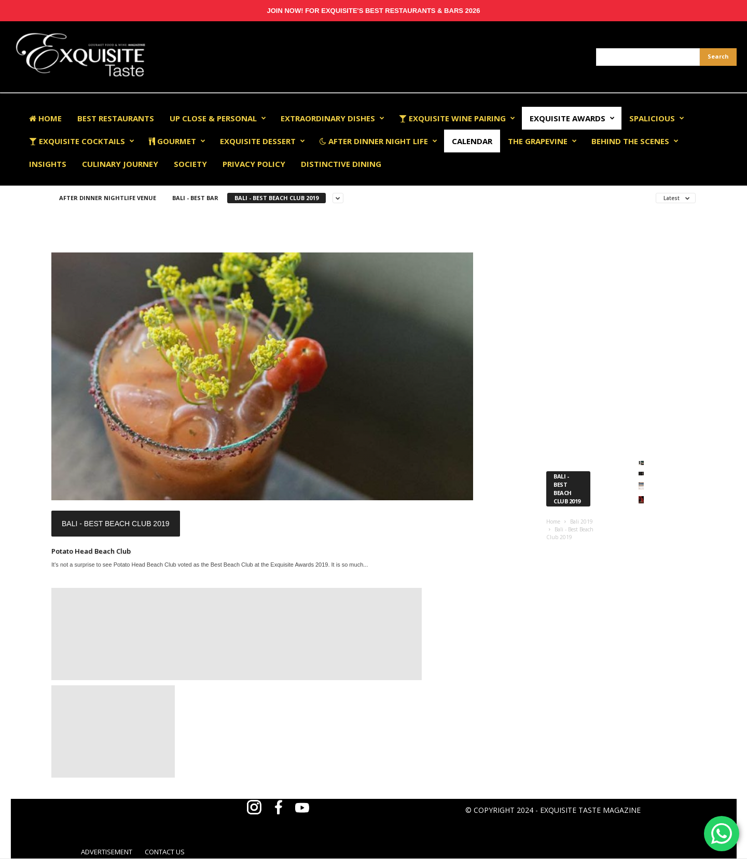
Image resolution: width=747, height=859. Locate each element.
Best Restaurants (115, 118)
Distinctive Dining (341, 164)
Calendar (472, 141)
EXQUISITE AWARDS (572, 118)
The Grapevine (542, 141)
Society (190, 164)
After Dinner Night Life (378, 141)
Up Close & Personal (218, 118)
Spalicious (656, 118)
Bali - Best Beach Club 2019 (276, 198)
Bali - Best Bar (195, 198)
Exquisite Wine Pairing (457, 118)
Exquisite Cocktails (81, 141)
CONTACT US (165, 851)
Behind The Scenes (635, 141)
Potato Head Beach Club (91, 551)
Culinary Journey (120, 164)
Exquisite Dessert (262, 141)
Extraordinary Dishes (332, 118)
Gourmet (177, 141)
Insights (47, 164)
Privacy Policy (254, 164)
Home (45, 118)
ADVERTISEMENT (106, 851)
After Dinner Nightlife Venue (107, 198)
